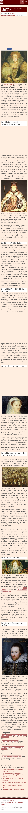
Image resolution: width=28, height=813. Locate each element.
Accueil (12, 800)
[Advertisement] (14, 32)
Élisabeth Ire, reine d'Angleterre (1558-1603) (13, 9)
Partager (9, 48)
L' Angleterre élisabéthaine (10, 741)
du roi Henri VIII (9, 84)
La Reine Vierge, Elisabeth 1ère (11, 756)
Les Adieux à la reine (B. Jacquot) (12, 773)
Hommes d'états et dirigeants (10, 806)
